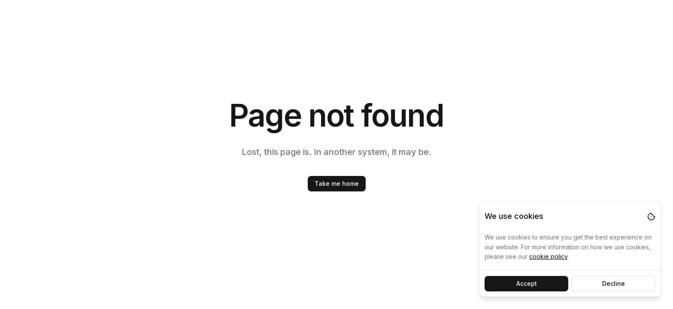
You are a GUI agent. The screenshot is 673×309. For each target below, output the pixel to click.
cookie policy (548, 256)
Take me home (337, 183)
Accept (526, 283)
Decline (613, 283)
